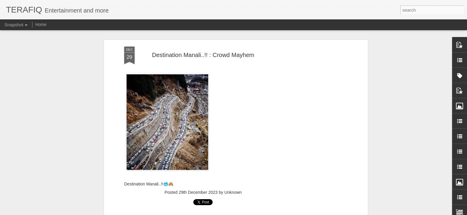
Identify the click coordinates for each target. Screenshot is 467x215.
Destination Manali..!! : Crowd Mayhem (203, 55)
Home (40, 24)
